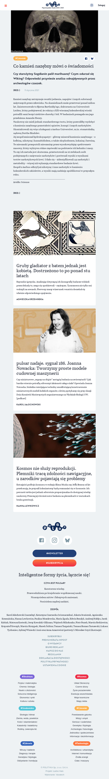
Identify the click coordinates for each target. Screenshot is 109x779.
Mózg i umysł (82, 718)
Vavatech (60, 774)
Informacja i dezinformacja (82, 736)
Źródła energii (81, 757)
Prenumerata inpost (54, 639)
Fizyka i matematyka (27, 683)
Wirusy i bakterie (27, 750)
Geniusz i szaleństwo (81, 722)
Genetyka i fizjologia (82, 725)
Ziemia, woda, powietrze (27, 718)
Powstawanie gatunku (82, 714)
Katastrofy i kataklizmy (27, 725)
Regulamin (54, 654)
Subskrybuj (55, 636)
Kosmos (82, 676)
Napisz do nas (54, 650)
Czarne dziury (81, 686)
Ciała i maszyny (82, 761)
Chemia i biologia (27, 686)
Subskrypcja (55, 562)
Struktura (28, 676)
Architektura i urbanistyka (81, 750)
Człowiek (21, 58)
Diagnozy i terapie (27, 753)
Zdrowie (28, 743)
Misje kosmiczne (81, 697)
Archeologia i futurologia (82, 729)
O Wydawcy (54, 643)
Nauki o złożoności (27, 690)
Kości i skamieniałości (27, 722)
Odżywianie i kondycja (27, 761)
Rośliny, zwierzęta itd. (27, 729)
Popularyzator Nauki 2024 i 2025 (53, 8)
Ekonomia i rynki (27, 697)
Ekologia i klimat (27, 714)
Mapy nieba (81, 701)
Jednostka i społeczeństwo (82, 733)
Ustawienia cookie (54, 665)
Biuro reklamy (54, 647)
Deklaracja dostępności (54, 658)
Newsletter (55, 553)
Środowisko (28, 708)
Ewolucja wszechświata (81, 694)
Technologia (82, 743)
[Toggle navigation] (6, 5)
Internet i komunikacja (82, 753)
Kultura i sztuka (27, 701)
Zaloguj (101, 5)
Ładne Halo (58, 771)
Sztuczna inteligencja (27, 694)
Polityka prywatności (54, 661)
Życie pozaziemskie (82, 690)
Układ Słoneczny (81, 683)
